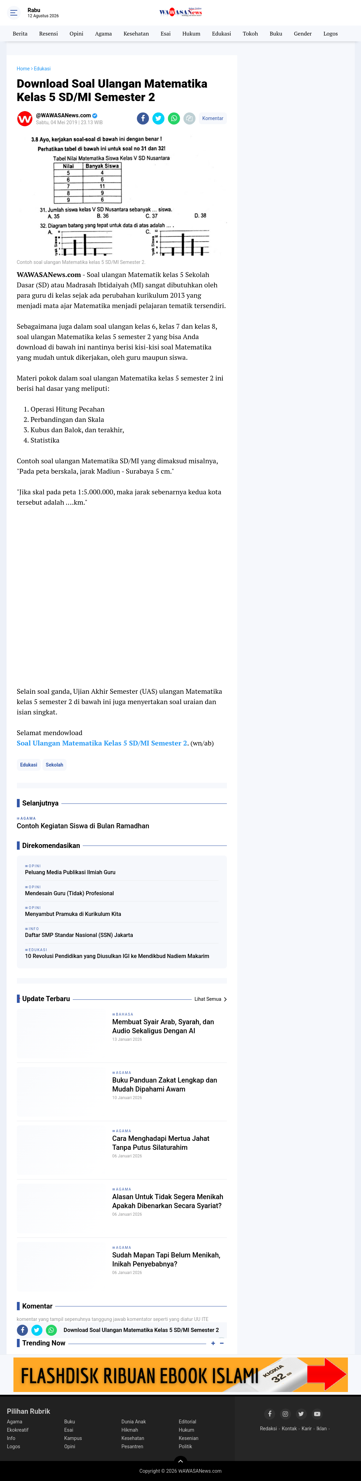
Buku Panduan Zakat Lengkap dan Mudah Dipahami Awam (164, 1084)
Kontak (289, 1428)
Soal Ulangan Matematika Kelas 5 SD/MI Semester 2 (102, 743)
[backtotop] (181, 1463)
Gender (303, 33)
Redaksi (268, 1428)
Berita (20, 33)
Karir (307, 1428)
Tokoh (250, 33)
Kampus (73, 1438)
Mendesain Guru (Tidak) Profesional (69, 893)
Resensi (48, 33)
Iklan (322, 1428)
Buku (276, 33)
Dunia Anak (133, 1421)
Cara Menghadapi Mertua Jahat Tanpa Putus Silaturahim (161, 1143)
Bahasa (125, 1014)
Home (23, 68)
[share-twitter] (158, 118)
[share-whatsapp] (174, 118)
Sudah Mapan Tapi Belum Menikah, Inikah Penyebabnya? (166, 1259)
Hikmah (129, 1430)
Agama (103, 33)
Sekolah (54, 765)
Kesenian (188, 1438)
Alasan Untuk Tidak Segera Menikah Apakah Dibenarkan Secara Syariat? (167, 1201)
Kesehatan (136, 33)
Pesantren (132, 1446)
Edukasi (221, 33)
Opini (76, 33)
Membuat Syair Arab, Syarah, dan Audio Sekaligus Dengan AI (163, 1026)
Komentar (212, 118)
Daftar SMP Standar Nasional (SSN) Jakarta (79, 935)
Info (11, 1438)
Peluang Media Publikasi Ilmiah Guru (70, 872)
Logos (330, 33)
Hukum (191, 33)
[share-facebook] (143, 118)
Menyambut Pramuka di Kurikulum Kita (73, 914)
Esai (166, 33)
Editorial (187, 1421)
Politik (185, 1446)
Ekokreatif (18, 1430)
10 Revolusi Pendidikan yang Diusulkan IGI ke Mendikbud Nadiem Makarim (117, 956)
